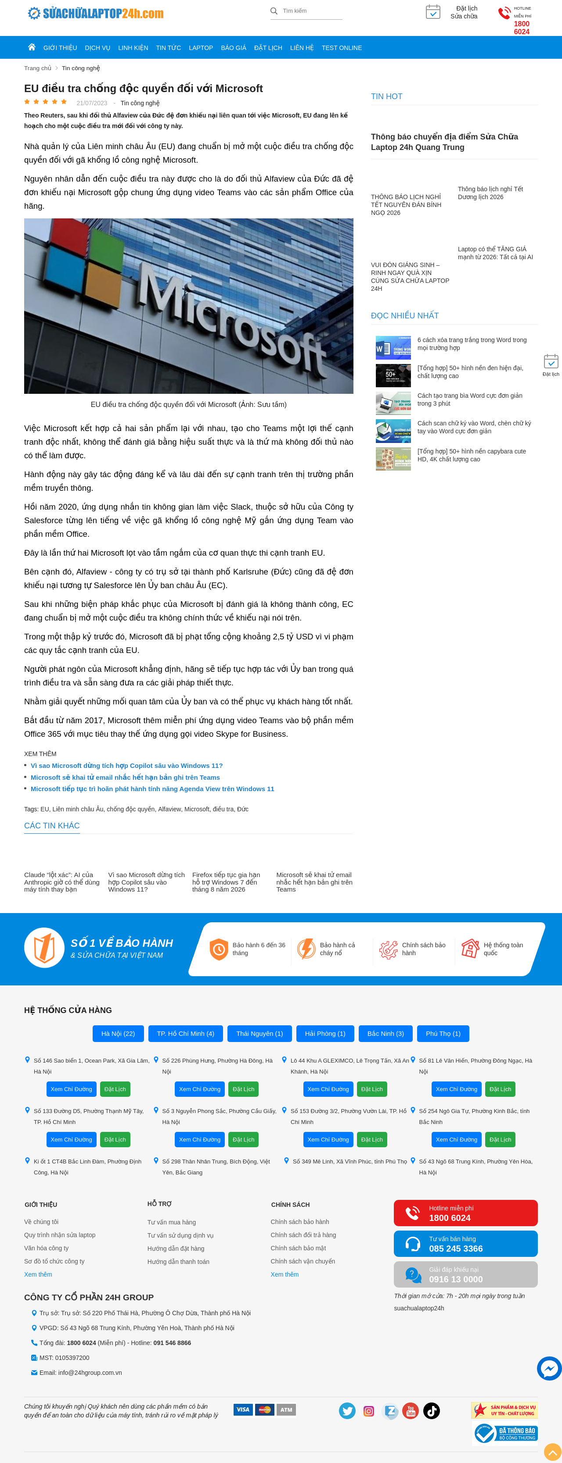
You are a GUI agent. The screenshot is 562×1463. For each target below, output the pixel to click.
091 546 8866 (172, 1334)
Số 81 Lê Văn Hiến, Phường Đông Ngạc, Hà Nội (471, 1058)
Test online (342, 40)
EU (44, 800)
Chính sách (290, 1195)
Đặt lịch (268, 40)
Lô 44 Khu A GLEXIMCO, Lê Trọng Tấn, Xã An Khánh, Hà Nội (345, 1058)
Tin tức (168, 40)
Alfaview (169, 800)
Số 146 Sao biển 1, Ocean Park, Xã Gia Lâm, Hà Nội (87, 1058)
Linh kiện (133, 40)
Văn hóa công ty (46, 1240)
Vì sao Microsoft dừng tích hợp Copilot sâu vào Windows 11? (127, 757)
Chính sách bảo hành (300, 1214)
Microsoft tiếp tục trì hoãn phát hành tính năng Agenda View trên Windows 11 (152, 781)
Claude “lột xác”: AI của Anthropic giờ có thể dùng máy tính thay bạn (62, 874)
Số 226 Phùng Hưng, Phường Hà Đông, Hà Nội (213, 1058)
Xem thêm (38, 1266)
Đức (243, 800)
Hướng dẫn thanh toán (178, 1253)
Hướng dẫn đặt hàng (176, 1240)
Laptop (201, 40)
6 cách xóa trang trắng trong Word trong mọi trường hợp (472, 335)
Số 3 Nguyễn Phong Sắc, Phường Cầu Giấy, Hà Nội (215, 1108)
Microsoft (196, 800)
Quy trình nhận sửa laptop (60, 1227)
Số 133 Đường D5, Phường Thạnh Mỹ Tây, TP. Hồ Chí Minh (84, 1108)
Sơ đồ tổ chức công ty (54, 1253)
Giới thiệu (60, 40)
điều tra (223, 800)
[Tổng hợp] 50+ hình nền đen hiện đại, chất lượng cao (470, 363)
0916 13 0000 (456, 1271)
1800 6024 (510, 17)
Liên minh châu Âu (78, 800)
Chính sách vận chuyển (303, 1253)
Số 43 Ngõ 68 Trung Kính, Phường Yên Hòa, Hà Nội (471, 1158)
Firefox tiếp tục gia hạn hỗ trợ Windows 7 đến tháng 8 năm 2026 (226, 874)
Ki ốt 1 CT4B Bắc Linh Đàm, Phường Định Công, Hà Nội (82, 1158)
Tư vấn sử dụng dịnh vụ (181, 1227)
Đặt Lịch (115, 1081)
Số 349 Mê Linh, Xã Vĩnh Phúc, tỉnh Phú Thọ (345, 1153)
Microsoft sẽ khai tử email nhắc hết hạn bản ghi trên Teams (125, 769)
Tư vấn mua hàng (172, 1214)
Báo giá (233, 40)
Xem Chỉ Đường (71, 1081)
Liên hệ (302, 40)
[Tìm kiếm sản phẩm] (306, 11)
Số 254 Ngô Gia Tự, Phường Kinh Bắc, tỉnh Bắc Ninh (470, 1108)
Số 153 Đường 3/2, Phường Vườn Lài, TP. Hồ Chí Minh (344, 1108)
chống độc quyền (131, 800)
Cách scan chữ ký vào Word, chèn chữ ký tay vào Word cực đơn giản (474, 419)
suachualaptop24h (419, 1300)
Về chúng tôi (41, 1214)
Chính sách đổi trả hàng (303, 1227)
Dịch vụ (98, 40)
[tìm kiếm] (273, 11)
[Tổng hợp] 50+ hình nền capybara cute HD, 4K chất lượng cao (472, 446)
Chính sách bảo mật (298, 1240)
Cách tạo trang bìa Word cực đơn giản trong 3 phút (470, 391)
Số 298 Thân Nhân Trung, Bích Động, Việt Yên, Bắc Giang (211, 1158)
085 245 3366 (456, 1241)
